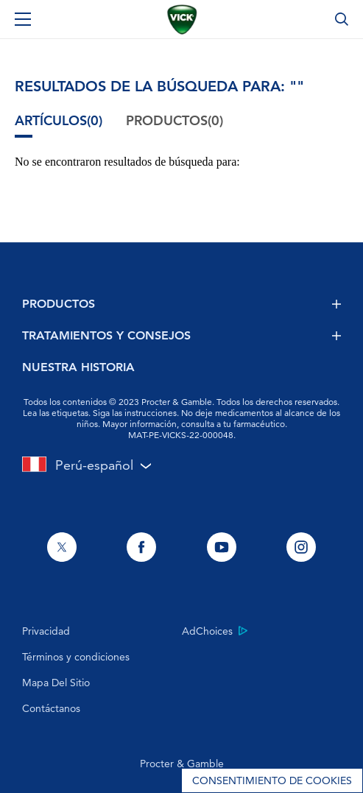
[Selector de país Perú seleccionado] (181, 465)
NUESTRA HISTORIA (78, 367)
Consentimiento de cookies (272, 780)
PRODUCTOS (181, 304)
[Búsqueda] (341, 19)
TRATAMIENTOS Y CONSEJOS (181, 335)
